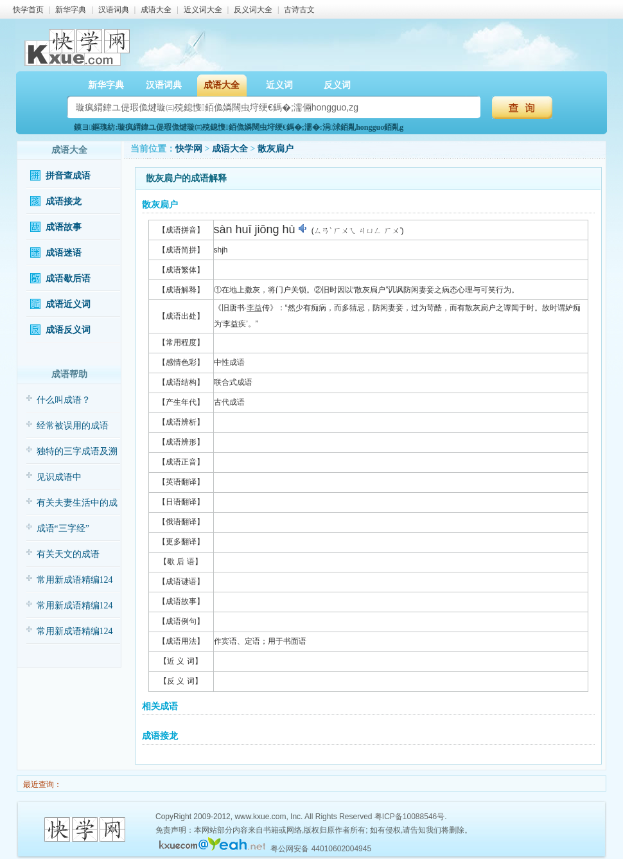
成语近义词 (68, 304)
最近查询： (41, 784)
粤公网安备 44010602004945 (320, 848)
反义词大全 (253, 9)
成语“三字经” (63, 528)
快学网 (188, 149)
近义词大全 (203, 9)
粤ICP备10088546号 (409, 816)
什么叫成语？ (64, 400)
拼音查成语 (68, 176)
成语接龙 (64, 201)
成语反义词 (68, 330)
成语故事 (64, 227)
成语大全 (156, 9)
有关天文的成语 (68, 554)
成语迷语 (64, 253)
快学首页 (28, 9)
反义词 (337, 85)
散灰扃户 (276, 149)
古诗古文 (299, 9)
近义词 (279, 85)
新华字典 (70, 9)
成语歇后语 (68, 278)
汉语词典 (113, 9)
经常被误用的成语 (73, 425)
